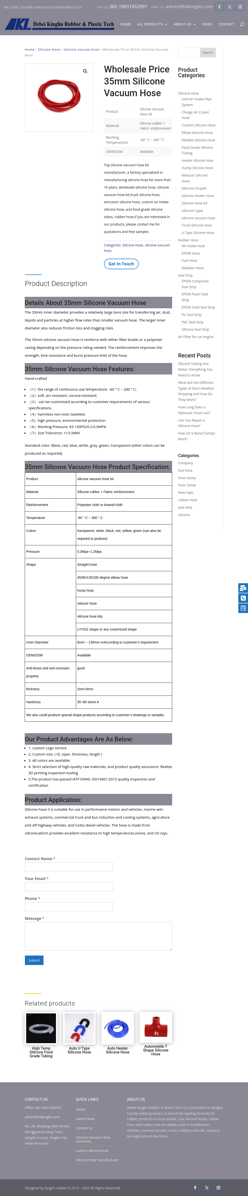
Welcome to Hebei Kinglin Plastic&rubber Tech (43, 7)
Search (208, 52)
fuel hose (185, 470)
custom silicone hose (92, 1150)
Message (34, 918)
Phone (32, 898)
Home (125, 24)
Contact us (84, 1128)
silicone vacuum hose (81, 49)
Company (185, 463)
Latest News (85, 1118)
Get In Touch (121, 264)
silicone (184, 514)
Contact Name (40, 858)
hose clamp (187, 478)
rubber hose (187, 500)
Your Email (36, 878)
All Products (150, 24)
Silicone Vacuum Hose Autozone (93, 1139)
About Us (182, 24)
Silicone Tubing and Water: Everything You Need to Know (195, 369)
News (207, 24)
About (80, 1109)
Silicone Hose (49, 49)
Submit (34, 960)
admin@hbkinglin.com (42, 1117)
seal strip (185, 507)
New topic (186, 492)
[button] (85, 71)
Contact (226, 24)
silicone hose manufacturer (97, 1160)
